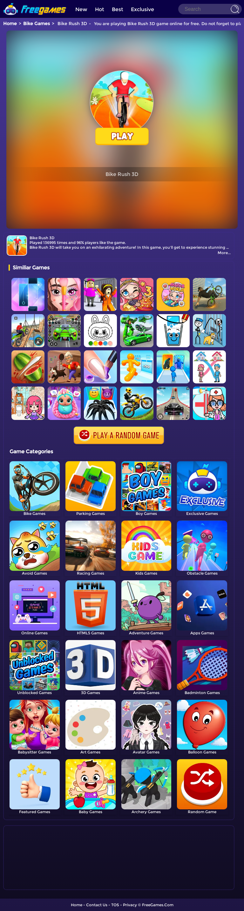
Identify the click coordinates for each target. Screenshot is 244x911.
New (81, 9)
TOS (115, 904)
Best (117, 9)
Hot (99, 9)
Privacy (130, 904)
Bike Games (36, 23)
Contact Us (96, 904)
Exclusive (142, 9)
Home (10, 23)
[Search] (210, 9)
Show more (29, 885)
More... (224, 252)
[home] (35, 2)
